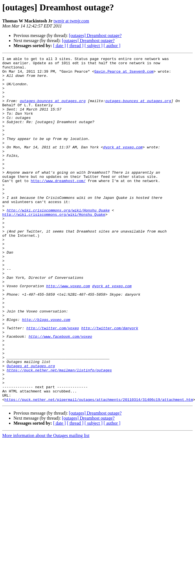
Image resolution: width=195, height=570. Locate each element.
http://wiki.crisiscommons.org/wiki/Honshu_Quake (53, 246)
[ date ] (59, 45)
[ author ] (112, 45)
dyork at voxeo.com (122, 165)
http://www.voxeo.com (68, 332)
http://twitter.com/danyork (109, 382)
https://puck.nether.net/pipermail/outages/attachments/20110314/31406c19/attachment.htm (98, 468)
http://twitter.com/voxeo (52, 382)
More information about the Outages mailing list (45, 504)
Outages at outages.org (31, 428)
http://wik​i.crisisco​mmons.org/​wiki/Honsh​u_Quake (58, 241)
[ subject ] (94, 45)
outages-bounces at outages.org (52, 109)
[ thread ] (75, 45)
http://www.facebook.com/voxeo (60, 392)
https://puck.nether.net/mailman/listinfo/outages (59, 433)
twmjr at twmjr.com (71, 21)
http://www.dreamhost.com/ (58, 205)
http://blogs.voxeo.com (46, 372)
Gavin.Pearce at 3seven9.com (124, 74)
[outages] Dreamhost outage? (95, 35)
